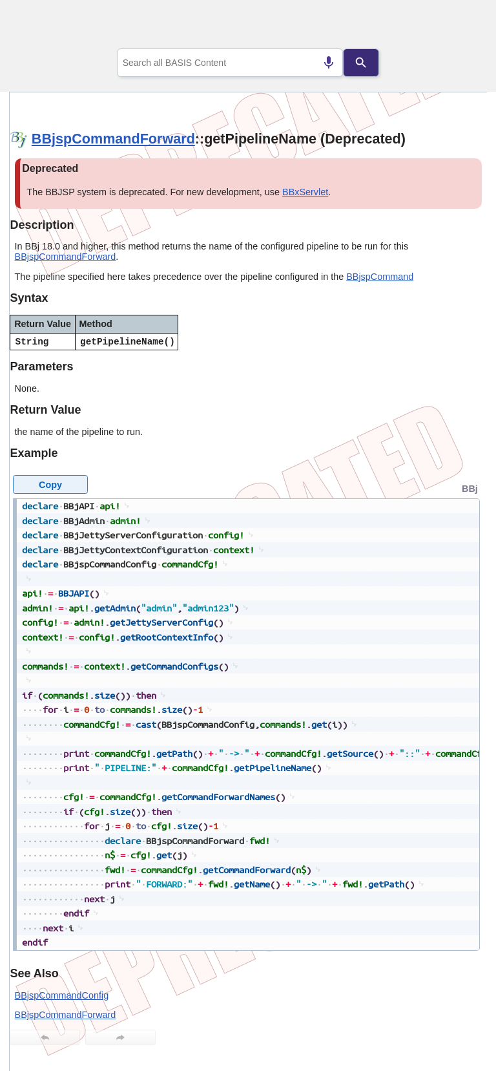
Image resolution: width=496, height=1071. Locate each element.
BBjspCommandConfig (62, 995)
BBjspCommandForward (113, 139)
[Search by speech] (329, 63)
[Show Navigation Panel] (460, 26)
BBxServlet (305, 192)
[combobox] (230, 62)
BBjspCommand (379, 276)
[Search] (361, 62)
